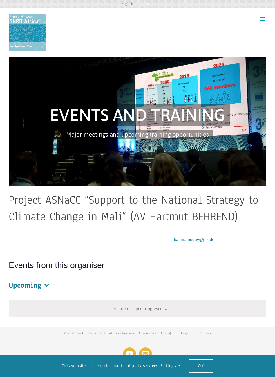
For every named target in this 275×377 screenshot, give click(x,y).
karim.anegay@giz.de (194, 239)
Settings (170, 366)
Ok (201, 365)
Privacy (206, 333)
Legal (185, 333)
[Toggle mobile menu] (263, 19)
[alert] (137, 308)
